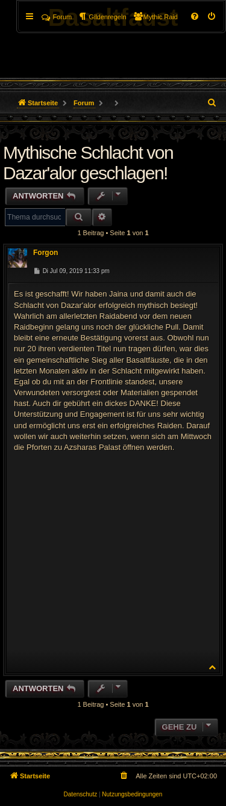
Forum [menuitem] (57, 16)
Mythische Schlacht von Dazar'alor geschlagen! (88, 163)
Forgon (45, 252)
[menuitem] (212, 17)
